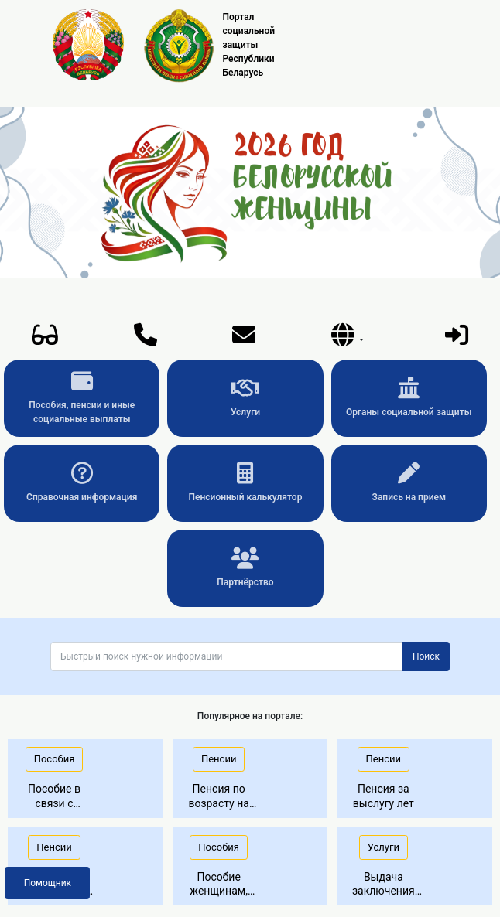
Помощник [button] (47, 883)
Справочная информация (81, 482)
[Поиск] (226, 656)
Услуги (245, 397)
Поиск (426, 656)
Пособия (54, 759)
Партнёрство (245, 567)
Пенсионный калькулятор (246, 482)
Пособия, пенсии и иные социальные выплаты (82, 397)
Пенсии (218, 759)
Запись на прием (409, 482)
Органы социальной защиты (408, 397)
